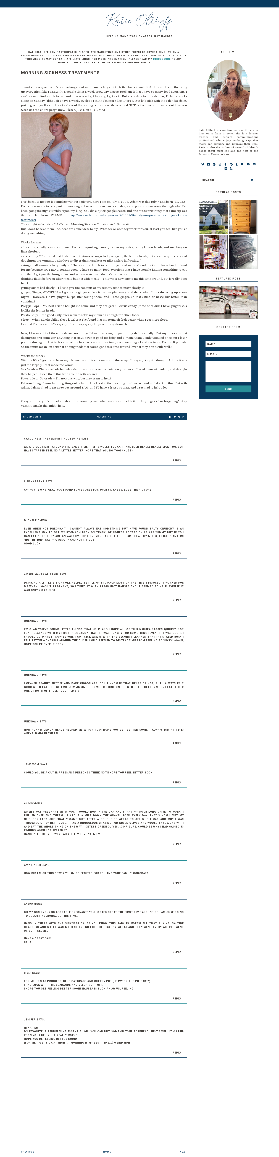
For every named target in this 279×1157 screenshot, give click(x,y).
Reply (177, 460)
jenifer (30, 1019)
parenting (103, 417)
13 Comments (32, 417)
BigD (27, 973)
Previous (28, 1152)
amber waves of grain (41, 574)
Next (183, 1152)
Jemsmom (31, 764)
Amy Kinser (32, 865)
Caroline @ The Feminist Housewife (52, 438)
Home (107, 1152)
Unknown (31, 621)
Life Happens (34, 481)
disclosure (162, 59)
